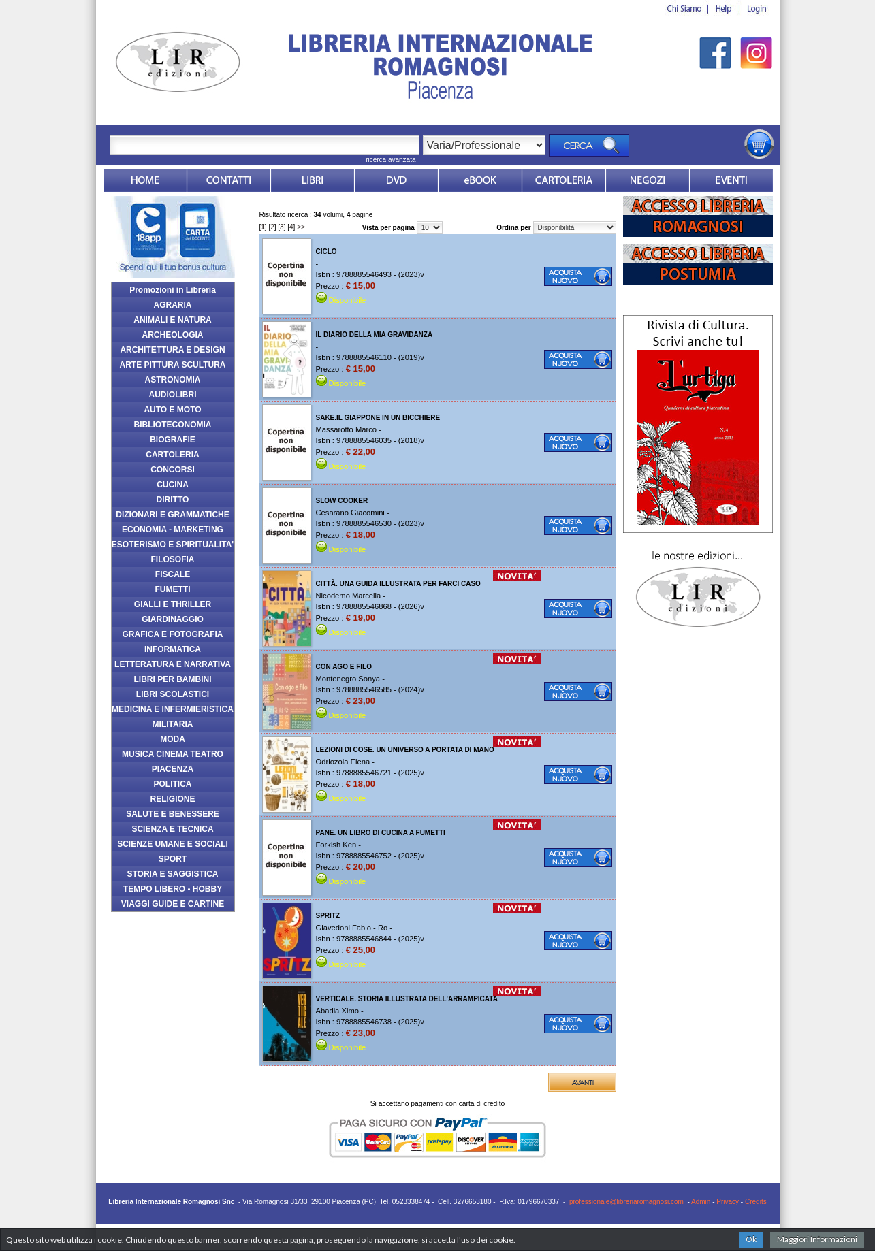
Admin (700, 1201)
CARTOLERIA (172, 454)
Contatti (228, 180)
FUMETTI (173, 589)
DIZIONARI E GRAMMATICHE (172, 514)
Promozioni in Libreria (172, 290)
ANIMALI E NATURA (172, 320)
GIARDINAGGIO (173, 619)
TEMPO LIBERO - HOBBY (172, 889)
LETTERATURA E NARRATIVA (172, 664)
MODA (172, 739)
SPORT (173, 859)
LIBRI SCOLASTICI (172, 694)
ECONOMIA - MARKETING (172, 529)
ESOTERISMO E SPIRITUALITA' (173, 544)
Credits (756, 1201)
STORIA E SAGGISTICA (172, 874)
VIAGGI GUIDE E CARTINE (172, 904)
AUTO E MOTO (172, 410)
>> (301, 227)
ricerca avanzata (390, 159)
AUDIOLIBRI (173, 395)
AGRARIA (173, 305)
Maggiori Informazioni (817, 1239)
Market (563, 180)
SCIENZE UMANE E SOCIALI (172, 844)
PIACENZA (172, 769)
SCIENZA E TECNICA (172, 829)
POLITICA (173, 784)
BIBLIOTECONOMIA (173, 424)
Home (145, 180)
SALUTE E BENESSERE (172, 814)
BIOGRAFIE (172, 439)
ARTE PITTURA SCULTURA (173, 365)
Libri (312, 180)
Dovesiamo (647, 180)
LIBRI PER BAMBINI (173, 679)
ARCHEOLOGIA (173, 335)
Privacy (727, 1201)
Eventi (731, 180)
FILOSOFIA (173, 559)
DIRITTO (173, 499)
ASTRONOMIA (173, 380)
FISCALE (172, 574)
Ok (751, 1239)
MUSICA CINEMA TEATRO (172, 754)
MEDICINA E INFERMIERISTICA (173, 709)
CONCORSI (172, 469)
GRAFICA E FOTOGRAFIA (173, 634)
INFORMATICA (172, 649)
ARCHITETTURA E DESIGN (172, 350)
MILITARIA (173, 724)
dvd (396, 180)
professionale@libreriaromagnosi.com (626, 1201)
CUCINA (173, 484)
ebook (480, 180)
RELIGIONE (172, 799)
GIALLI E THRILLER (172, 604)
